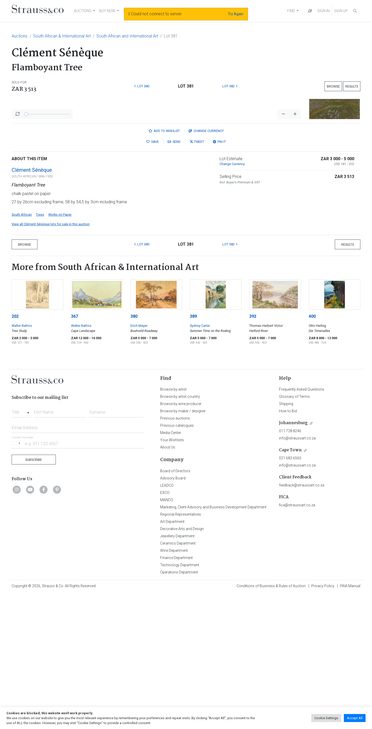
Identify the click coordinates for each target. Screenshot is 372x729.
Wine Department (174, 686)
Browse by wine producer (181, 539)
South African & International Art (62, 36)
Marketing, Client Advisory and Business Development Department (213, 642)
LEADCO (167, 621)
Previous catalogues (177, 561)
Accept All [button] (354, 718)
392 (252, 451)
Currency (206, 266)
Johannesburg (293, 558)
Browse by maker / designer (183, 546)
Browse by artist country (180, 532)
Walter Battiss (22, 461)
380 (133, 451)
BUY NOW (107, 11)
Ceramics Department (178, 679)
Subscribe (33, 595)
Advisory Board (172, 613)
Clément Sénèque (32, 305)
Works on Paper (60, 350)
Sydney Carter (200, 461)
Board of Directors (175, 606)
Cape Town (290, 585)
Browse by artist (173, 525)
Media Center (170, 568)
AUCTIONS (82, 11)
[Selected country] (17, 579)
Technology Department (179, 700)
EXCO (164, 628)
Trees (40, 350)
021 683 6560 (290, 593)
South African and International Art (127, 36)
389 (193, 451)
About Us (167, 582)
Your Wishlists (172, 575)
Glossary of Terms (294, 532)
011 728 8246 (290, 566)
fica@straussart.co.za (297, 640)
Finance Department (176, 693)
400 (312, 451)
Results (351, 86)
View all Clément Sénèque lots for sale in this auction (51, 359)
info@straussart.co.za (297, 573)
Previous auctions (175, 554)
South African (22, 350)
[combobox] (22, 546)
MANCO (166, 635)
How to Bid (288, 546)
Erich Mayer (139, 461)
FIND (291, 11)
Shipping (286, 539)
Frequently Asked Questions (301, 525)
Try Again (235, 14)
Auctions (19, 36)
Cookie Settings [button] (326, 718)
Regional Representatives (180, 650)
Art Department (172, 657)
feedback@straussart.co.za (301, 620)
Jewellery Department (177, 671)
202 (15, 451)
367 (74, 451)
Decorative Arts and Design (182, 664)
